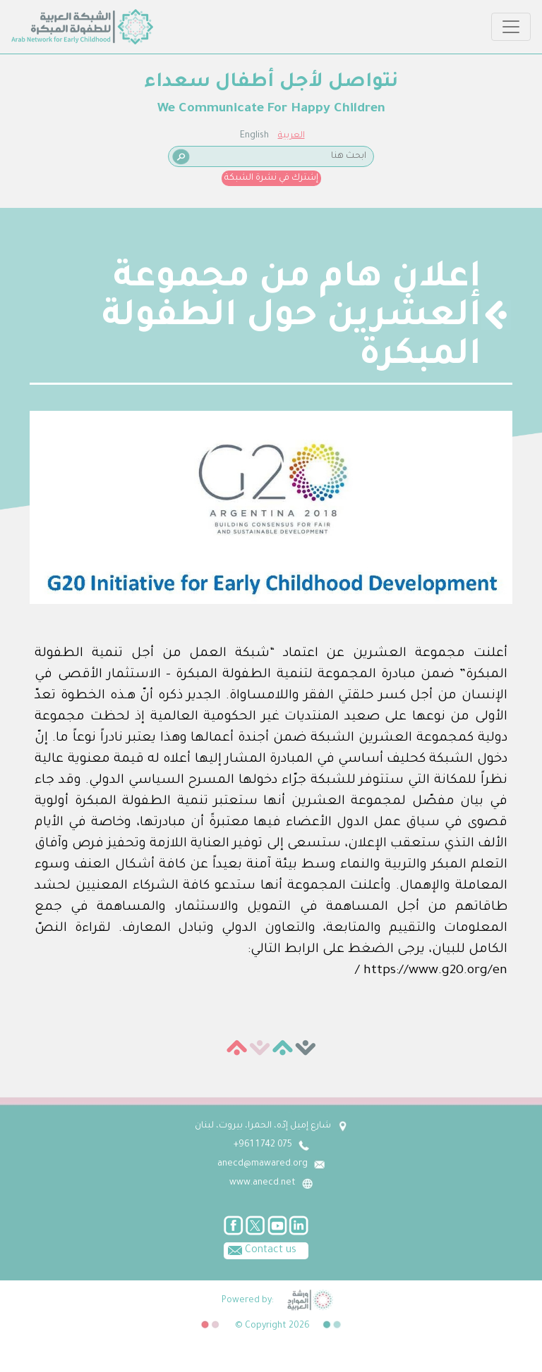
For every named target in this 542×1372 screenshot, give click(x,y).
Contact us (260, 1249)
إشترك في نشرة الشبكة (271, 178)
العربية (291, 136)
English (254, 136)
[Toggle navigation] (511, 27)
